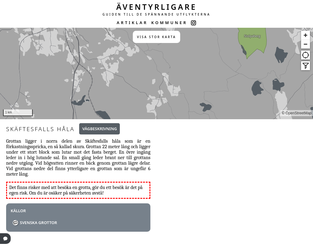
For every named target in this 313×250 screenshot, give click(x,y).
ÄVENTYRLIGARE (156, 7)
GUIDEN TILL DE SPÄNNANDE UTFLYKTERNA (156, 14)
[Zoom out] (305, 44)
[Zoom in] (305, 35)
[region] (156, 73)
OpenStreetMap (298, 113)
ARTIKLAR (132, 22)
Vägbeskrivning (99, 128)
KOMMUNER (169, 22)
